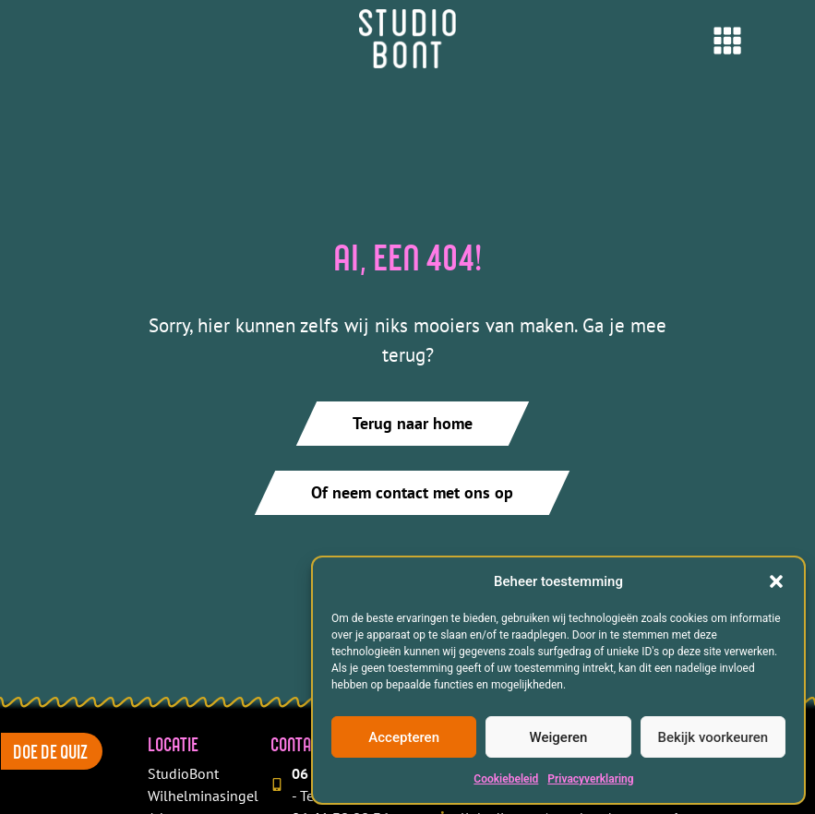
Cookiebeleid (505, 778)
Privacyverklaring (590, 778)
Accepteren (403, 737)
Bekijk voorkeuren (712, 737)
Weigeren (559, 737)
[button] (776, 581)
